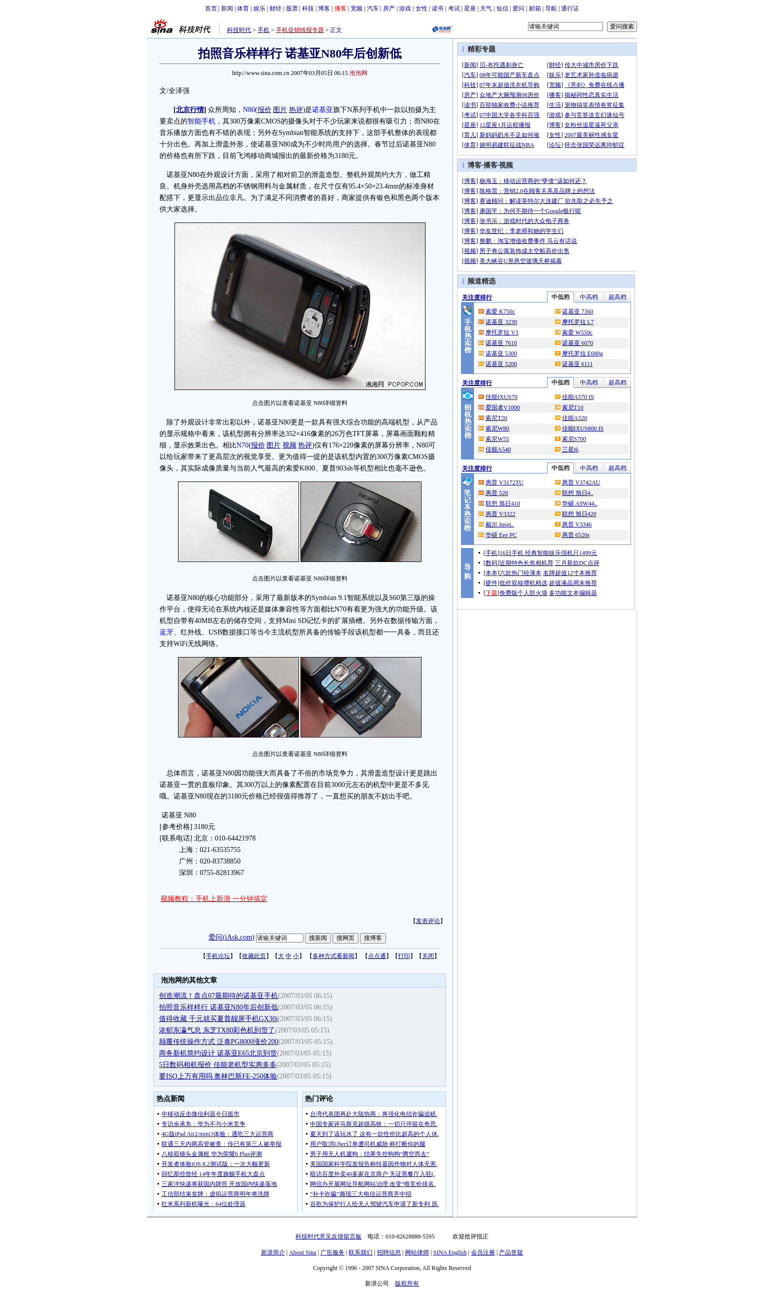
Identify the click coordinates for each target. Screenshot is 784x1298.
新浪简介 (273, 1252)
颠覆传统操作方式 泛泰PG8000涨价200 (218, 1042)
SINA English (449, 1252)
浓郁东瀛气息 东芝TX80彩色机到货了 (217, 1030)
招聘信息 (389, 1252)
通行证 (570, 8)
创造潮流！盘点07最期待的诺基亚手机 (218, 996)
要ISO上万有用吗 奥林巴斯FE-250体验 (218, 1076)
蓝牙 (167, 632)
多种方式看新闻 (333, 956)
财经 (276, 8)
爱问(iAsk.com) (231, 937)
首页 (211, 8)
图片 (280, 110)
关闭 (428, 956)
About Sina (302, 1252)
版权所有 (407, 1283)
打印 (404, 956)
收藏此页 (254, 956)
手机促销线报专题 (300, 30)
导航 (551, 8)
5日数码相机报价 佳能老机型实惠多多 (217, 1064)
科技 (308, 8)
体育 (243, 8)
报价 (265, 110)
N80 (249, 110)
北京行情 (190, 110)
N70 (242, 445)
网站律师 (417, 1252)
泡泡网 (359, 73)
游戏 (405, 8)
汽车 (373, 8)
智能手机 (202, 121)
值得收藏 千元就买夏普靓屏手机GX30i (218, 1018)
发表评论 (428, 921)
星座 (470, 8)
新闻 (227, 8)
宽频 (356, 8)
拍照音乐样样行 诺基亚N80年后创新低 (218, 1007)
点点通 (377, 956)
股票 (292, 8)
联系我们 (360, 1252)
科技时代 (239, 30)
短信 (502, 8)
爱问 (518, 8)
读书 (438, 8)
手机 (264, 30)
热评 (296, 110)
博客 (324, 8)
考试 (454, 8)
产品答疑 (511, 1252)
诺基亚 (322, 110)
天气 (486, 8)
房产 (389, 8)
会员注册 (483, 1252)
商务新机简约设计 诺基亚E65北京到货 (218, 1053)
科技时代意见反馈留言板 (329, 1236)
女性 (422, 8)
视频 (289, 445)
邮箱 (535, 8)
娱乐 (260, 8)
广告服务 (332, 1252)
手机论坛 (218, 956)
